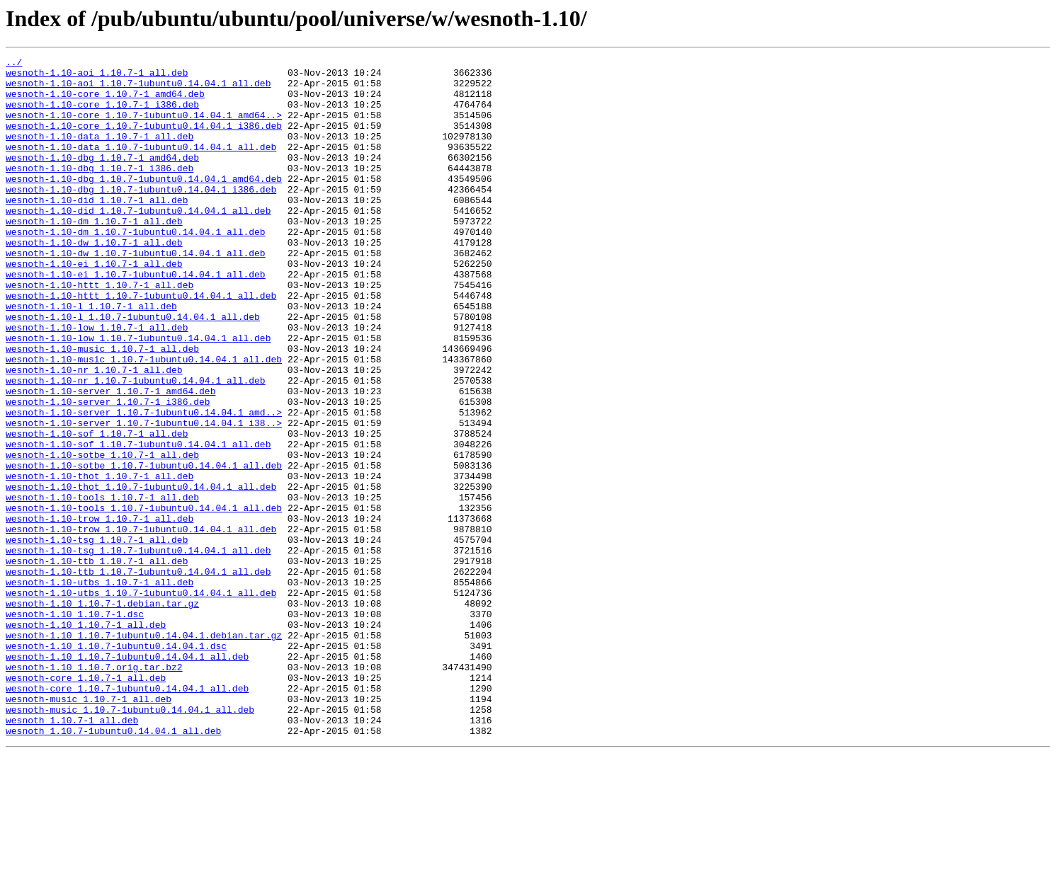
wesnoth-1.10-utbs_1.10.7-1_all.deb (99, 688)
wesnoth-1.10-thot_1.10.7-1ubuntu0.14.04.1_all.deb (141, 573)
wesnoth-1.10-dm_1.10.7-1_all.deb (94, 254)
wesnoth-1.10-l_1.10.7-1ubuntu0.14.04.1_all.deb (133, 369)
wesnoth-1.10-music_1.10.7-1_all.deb (102, 407)
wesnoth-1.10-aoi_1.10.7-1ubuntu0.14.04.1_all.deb (138, 89)
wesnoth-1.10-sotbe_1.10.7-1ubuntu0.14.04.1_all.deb (144, 547)
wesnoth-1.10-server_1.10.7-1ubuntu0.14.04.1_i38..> (144, 497)
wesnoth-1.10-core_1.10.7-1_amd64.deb (105, 102)
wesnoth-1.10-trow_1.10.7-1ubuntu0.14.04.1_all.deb (141, 624)
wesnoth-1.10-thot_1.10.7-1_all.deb (99, 560)
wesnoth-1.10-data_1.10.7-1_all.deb (99, 153)
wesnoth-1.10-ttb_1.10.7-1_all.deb (97, 662)
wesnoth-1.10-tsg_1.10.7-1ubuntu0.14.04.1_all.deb (138, 649)
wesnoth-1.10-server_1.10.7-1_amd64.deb (110, 458)
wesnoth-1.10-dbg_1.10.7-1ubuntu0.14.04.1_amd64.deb (144, 203)
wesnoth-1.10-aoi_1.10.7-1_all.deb (97, 76)
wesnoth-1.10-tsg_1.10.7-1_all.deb (97, 637)
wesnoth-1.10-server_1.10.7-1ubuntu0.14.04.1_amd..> (144, 484)
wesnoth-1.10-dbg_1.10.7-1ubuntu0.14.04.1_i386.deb (141, 216)
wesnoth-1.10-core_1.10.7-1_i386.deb (102, 114)
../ (14, 63)
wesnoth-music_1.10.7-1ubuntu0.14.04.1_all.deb (130, 840)
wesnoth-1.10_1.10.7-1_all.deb (86, 739)
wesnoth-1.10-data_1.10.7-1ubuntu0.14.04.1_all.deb (141, 165)
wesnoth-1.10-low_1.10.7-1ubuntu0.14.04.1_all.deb (138, 395)
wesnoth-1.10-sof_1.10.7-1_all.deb (97, 509)
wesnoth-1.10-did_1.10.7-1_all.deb (97, 229)
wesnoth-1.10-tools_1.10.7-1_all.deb (102, 586)
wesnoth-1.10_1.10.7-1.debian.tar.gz (102, 713)
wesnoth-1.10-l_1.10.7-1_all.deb (91, 356)
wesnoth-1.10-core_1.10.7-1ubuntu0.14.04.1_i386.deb (144, 140)
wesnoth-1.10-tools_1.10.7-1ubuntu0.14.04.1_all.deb (144, 598)
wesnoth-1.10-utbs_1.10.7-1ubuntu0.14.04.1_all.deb (141, 700)
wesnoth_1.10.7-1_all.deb (72, 853)
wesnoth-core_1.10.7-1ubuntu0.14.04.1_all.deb (127, 815)
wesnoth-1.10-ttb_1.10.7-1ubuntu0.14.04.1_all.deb (138, 675)
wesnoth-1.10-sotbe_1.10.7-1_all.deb (102, 535)
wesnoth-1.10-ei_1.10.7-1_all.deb (94, 305)
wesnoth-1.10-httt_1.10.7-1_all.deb (99, 331)
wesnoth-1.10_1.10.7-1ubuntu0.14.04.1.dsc (116, 764)
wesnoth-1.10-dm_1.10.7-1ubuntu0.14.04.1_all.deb (136, 267)
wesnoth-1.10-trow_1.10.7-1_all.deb (99, 611)
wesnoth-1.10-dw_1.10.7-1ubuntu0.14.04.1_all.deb (136, 293)
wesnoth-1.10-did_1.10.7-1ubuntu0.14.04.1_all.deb (138, 242)
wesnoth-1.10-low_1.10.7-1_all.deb (97, 382)
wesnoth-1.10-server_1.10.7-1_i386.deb (108, 471)
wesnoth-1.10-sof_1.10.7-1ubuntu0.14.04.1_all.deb (138, 522)
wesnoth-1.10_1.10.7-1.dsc (75, 726)
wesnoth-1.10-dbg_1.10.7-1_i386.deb (99, 191)
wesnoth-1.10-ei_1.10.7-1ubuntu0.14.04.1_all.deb (136, 318)
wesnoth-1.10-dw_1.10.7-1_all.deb (94, 280)
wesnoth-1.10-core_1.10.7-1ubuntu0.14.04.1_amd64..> (144, 127)
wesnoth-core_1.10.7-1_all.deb (86, 802)
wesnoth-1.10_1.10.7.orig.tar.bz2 (94, 790)
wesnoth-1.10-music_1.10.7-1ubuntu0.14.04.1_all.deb (144, 420)
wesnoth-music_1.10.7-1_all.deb (88, 828)
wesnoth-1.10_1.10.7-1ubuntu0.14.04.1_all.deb (127, 777)
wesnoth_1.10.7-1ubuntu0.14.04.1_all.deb (113, 866)
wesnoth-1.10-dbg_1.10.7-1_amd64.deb (102, 178)
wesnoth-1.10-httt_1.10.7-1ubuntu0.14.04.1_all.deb (141, 344)
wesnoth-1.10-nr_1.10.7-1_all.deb (94, 433)
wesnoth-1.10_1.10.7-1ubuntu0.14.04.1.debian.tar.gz (144, 751)
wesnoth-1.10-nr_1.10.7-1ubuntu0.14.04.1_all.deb (136, 446)
